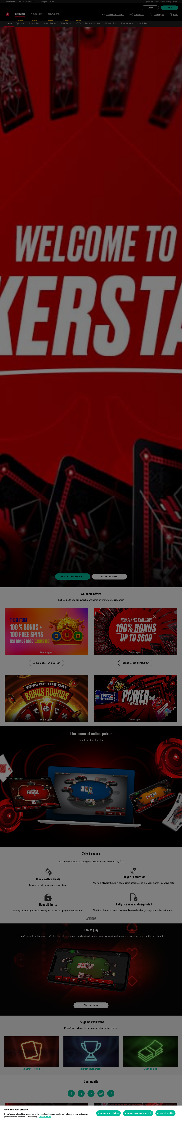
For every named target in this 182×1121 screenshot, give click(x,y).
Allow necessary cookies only (138, 1113)
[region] (91, 1113)
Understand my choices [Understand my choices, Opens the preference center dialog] (108, 1113)
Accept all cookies (165, 1113)
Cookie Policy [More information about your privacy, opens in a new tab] (45, 1117)
